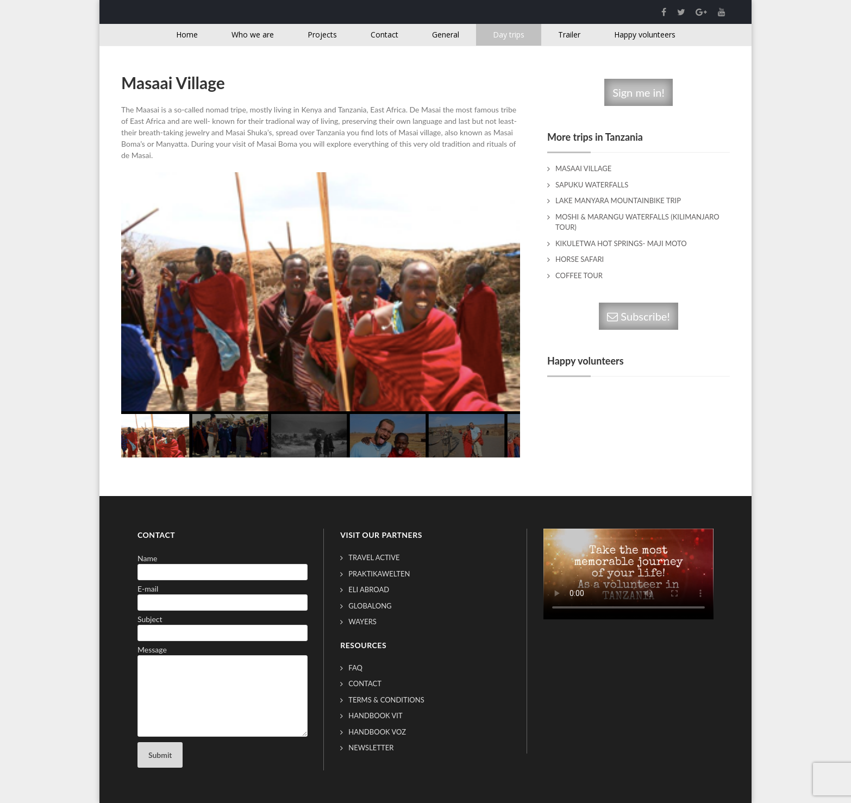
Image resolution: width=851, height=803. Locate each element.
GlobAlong (369, 605)
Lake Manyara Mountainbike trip (618, 200)
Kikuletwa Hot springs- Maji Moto (621, 243)
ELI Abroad (368, 589)
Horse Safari (579, 259)
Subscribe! (638, 316)
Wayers (362, 621)
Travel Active (373, 557)
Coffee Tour (579, 275)
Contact (364, 683)
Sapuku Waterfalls (591, 184)
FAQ (355, 667)
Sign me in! (638, 92)
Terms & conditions (386, 699)
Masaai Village (583, 168)
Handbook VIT (375, 715)
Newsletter (370, 747)
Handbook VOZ (377, 731)
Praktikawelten (379, 573)
